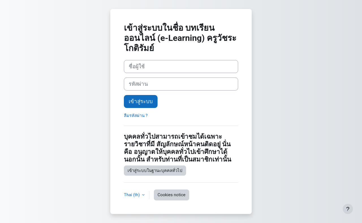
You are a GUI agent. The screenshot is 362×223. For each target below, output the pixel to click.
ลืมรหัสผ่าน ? (136, 115)
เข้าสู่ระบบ (141, 101)
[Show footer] (348, 209)
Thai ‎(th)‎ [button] (132, 194)
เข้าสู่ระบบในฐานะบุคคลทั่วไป (155, 170)
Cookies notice (172, 194)
